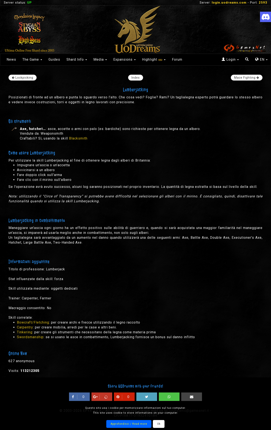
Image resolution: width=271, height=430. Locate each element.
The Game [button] (32, 59)
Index (135, 77)
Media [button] (100, 59)
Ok (158, 423)
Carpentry (25, 327)
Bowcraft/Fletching (33, 322)
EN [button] (261, 59)
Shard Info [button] (76, 59)
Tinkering (24, 332)
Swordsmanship (30, 337)
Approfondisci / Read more (129, 423)
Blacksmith (78, 138)
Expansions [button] (124, 59)
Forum (177, 59)
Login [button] (230, 59)
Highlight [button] (154, 59)
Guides (54, 59)
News (11, 59)
